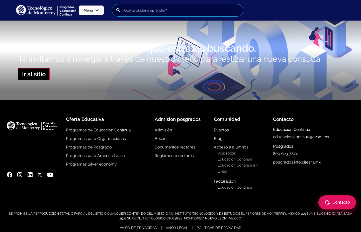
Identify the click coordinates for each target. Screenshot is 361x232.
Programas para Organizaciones (96, 138)
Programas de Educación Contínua (98, 130)
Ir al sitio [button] (34, 74)
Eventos (221, 130)
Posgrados (227, 153)
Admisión (163, 130)
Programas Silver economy (91, 164)
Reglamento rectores (174, 155)
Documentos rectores (175, 147)
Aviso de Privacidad (138, 228)
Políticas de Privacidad (219, 228)
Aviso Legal (177, 228)
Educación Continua (235, 159)
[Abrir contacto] (337, 202)
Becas (160, 138)
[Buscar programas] (177, 10)
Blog (218, 138)
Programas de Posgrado (89, 147)
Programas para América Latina (95, 155)
